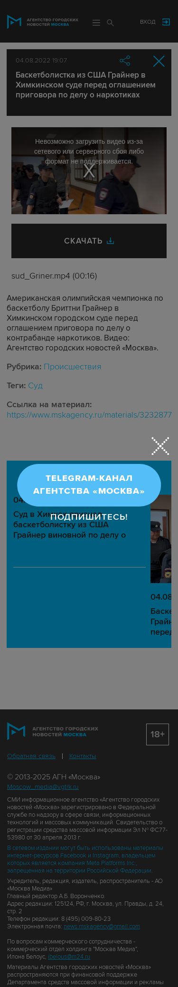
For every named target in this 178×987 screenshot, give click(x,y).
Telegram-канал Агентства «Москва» (89, 484)
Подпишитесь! (89, 516)
